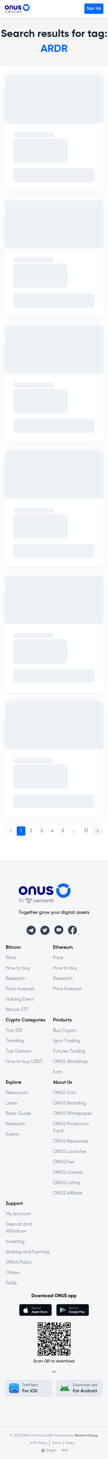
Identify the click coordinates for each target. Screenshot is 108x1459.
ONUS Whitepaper (72, 1113)
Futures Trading (69, 1051)
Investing (15, 1241)
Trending (15, 1040)
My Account (18, 1214)
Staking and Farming (27, 1252)
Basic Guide (18, 1113)
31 (86, 830)
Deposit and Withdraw (19, 1228)
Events (12, 1134)
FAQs (11, 1283)
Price (11, 957)
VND (64, 1450)
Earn (57, 1072)
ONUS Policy (19, 1262)
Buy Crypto (65, 1030)
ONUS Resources (70, 1141)
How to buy (18, 968)
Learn (12, 1103)
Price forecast (20, 989)
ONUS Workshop (70, 1061)
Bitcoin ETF (17, 1009)
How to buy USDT (24, 1061)
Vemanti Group (86, 1435)
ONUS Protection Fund (71, 1127)
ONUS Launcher (69, 1151)
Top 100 (14, 1030)
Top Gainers (18, 1051)
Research (15, 978)
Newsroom (17, 1092)
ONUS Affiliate (67, 1193)
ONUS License (67, 1172)
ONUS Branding (69, 1103)
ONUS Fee (63, 1162)
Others (13, 1272)
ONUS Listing (66, 1182)
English (51, 1450)
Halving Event (20, 999)
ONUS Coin (65, 1092)
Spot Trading (66, 1040)
